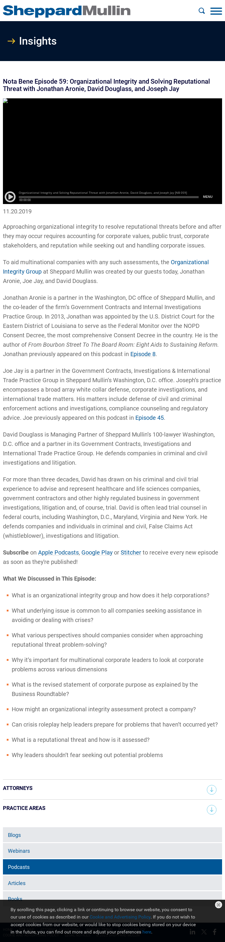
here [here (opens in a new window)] (146, 932)
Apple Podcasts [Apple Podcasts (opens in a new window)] (58, 552)
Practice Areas (24, 808)
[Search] (201, 11)
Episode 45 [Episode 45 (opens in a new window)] (149, 417)
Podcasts (19, 867)
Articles (16, 883)
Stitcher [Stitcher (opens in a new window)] (131, 552)
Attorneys (18, 788)
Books (15, 899)
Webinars (19, 851)
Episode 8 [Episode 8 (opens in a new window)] (143, 354)
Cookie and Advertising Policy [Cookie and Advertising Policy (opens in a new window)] (120, 917)
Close (218, 904)
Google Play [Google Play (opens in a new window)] (96, 552)
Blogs (14, 835)
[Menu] (216, 11)
